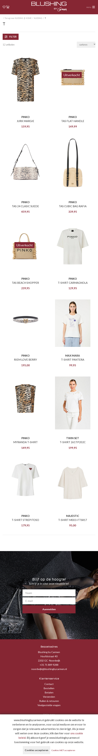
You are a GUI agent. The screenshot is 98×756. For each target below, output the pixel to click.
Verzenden (49, 696)
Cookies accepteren (36, 750)
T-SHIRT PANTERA (72, 359)
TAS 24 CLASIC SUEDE (25, 206)
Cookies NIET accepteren (63, 750)
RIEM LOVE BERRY (25, 359)
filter (11, 37)
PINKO (25, 117)
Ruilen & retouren (49, 700)
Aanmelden (49, 609)
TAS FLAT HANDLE (72, 121)
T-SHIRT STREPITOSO (25, 519)
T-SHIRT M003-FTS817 (72, 519)
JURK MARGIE (25, 121)
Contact (49, 683)
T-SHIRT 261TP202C (73, 442)
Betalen (49, 692)
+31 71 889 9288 (49, 664)
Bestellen (49, 688)
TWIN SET (72, 438)
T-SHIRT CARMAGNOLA (73, 282)
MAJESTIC (72, 515)
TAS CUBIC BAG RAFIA (73, 206)
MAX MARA (72, 355)
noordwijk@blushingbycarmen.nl (49, 668)
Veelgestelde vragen (49, 705)
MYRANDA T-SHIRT (25, 442)
